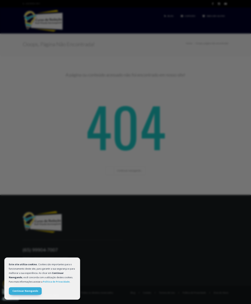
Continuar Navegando (25, 290)
